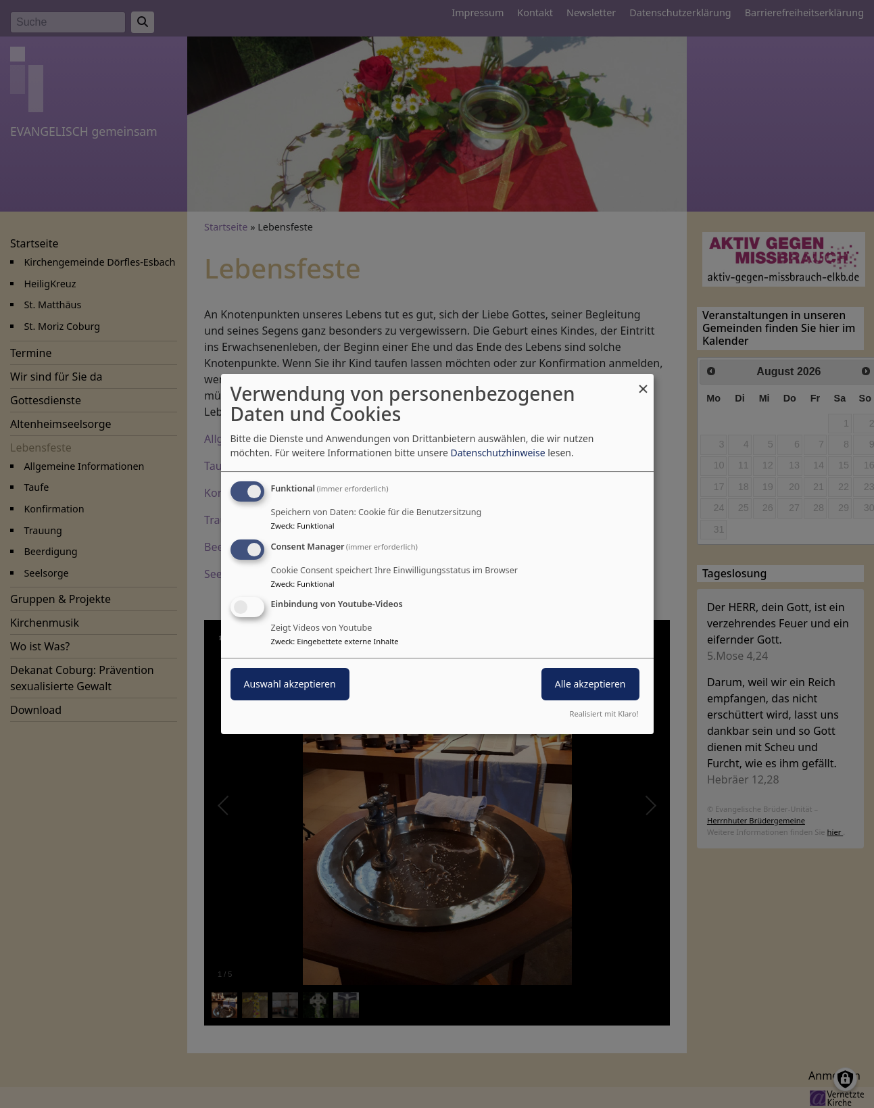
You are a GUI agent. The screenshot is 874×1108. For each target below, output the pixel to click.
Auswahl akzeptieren (290, 684)
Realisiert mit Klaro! (604, 713)
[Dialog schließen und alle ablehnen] (643, 382)
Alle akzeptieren (590, 684)
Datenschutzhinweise (497, 452)
